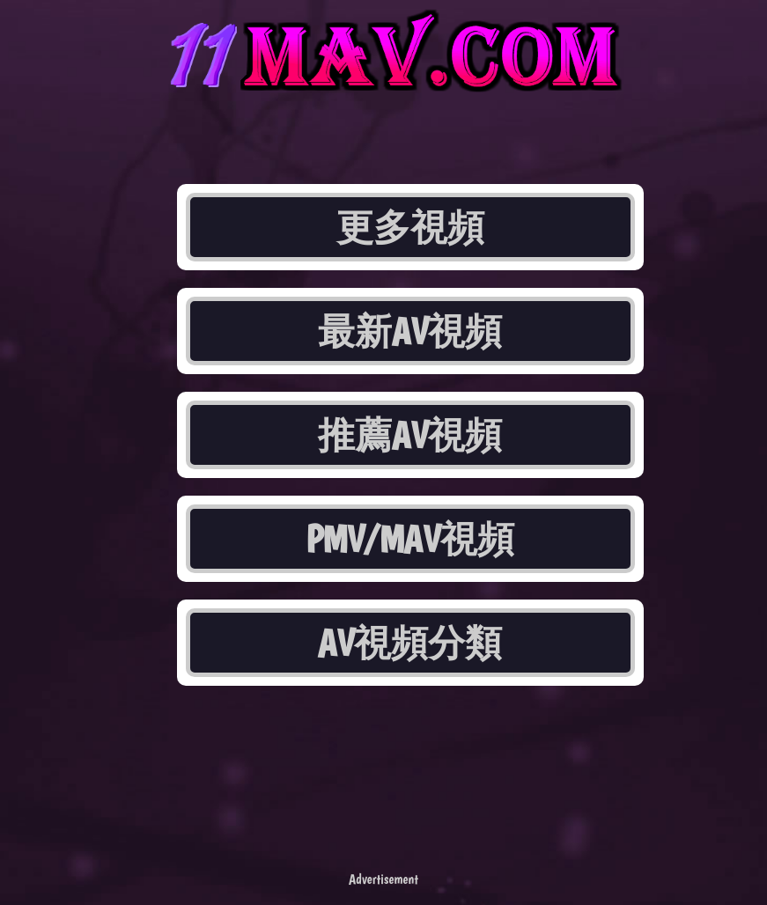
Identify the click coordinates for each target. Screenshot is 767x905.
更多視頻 (410, 227)
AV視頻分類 (410, 643)
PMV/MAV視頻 (410, 539)
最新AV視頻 (410, 331)
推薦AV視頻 (410, 435)
